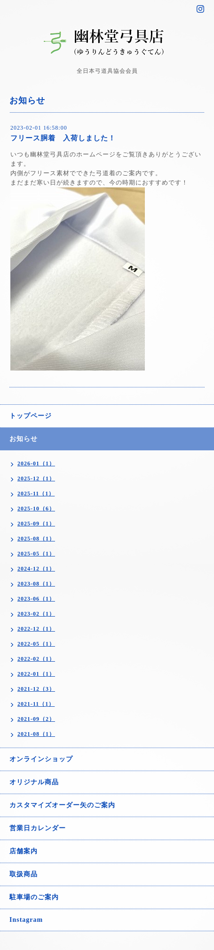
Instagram (26, 919)
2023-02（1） (36, 613)
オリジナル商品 (34, 782)
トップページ (30, 415)
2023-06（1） (36, 598)
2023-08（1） (36, 583)
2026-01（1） (36, 463)
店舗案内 (23, 851)
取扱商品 (23, 874)
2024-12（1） (36, 568)
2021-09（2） (36, 719)
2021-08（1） (36, 734)
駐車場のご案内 (34, 897)
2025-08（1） (36, 538)
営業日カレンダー (37, 828)
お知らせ (23, 438)
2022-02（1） (36, 659)
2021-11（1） (36, 704)
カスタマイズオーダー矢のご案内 (62, 805)
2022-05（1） (36, 644)
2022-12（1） (36, 629)
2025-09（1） (36, 523)
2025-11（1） (36, 493)
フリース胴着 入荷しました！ (63, 138)
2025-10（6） (36, 508)
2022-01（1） (36, 674)
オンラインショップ (41, 759)
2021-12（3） (36, 689)
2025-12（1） (36, 478)
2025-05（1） (36, 553)
